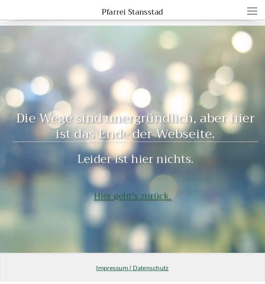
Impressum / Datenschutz (132, 268)
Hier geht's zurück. (132, 196)
